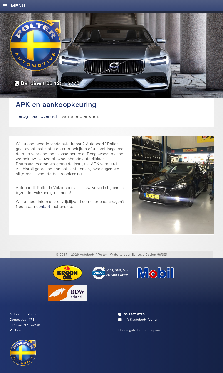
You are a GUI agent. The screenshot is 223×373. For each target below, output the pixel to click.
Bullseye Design (144, 254)
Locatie (20, 330)
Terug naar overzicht (38, 117)
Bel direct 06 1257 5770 (47, 83)
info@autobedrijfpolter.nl (142, 319)
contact (43, 207)
